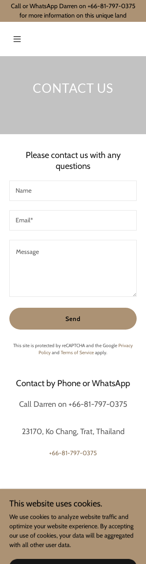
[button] (24, 39)
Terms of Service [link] (77, 352)
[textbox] (73, 191)
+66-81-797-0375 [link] (73, 453)
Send (73, 319)
